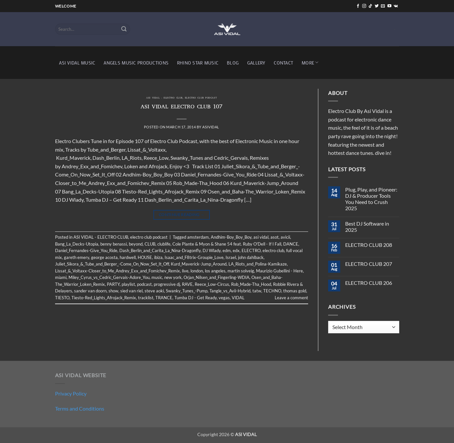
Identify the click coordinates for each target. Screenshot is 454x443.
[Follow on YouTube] (389, 6)
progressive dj (167, 284)
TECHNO (272, 290)
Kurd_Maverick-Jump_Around (199, 264)
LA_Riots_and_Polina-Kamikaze (257, 264)
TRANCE (163, 297)
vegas (224, 297)
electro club (273, 250)
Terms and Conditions (79, 408)
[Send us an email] (383, 6)
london (196, 270)
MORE (310, 62)
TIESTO (62, 297)
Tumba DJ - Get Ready (195, 297)
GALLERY (256, 63)
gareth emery (76, 257)
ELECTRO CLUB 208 (368, 245)
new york (173, 277)
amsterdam (198, 237)
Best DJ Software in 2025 (367, 226)
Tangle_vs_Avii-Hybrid (229, 290)
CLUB (150, 244)
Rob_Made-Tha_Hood (251, 284)
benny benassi (113, 244)
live (185, 270)
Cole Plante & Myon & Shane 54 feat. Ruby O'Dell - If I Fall (226, 244)
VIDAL (238, 297)
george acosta (104, 257)
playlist (128, 284)
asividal (210, 127)
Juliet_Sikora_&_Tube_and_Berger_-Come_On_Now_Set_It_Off (112, 264)
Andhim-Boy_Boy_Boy (231, 237)
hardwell (128, 257)
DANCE (290, 244)
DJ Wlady (212, 250)
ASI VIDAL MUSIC (77, 63)
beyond (136, 244)
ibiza (158, 257)
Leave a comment (291, 297)
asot (274, 237)
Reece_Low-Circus (212, 284)
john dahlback (251, 257)
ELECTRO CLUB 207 (368, 264)
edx (236, 250)
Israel (231, 257)
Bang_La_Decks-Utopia (76, 244)
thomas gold (294, 290)
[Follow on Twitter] (377, 6)
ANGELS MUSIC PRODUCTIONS (136, 63)
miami (61, 277)
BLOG (233, 63)
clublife (163, 244)
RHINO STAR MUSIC (198, 63)
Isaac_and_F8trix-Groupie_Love (194, 257)
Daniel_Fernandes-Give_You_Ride (86, 250)
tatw (256, 290)
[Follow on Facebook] (358, 6)
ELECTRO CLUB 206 (368, 283)
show (113, 290)
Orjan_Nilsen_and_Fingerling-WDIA (216, 277)
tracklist (145, 297)
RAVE (187, 284)
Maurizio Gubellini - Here (279, 270)
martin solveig (240, 270)
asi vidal (260, 237)
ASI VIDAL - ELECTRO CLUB (164, 98)
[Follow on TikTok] (370, 6)
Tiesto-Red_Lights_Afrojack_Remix (103, 297)
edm (227, 250)
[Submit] (123, 29)
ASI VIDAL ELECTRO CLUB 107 (182, 107)
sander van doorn (90, 290)
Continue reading (182, 215)
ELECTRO (251, 250)
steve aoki (154, 290)
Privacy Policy (71, 393)
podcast (144, 284)
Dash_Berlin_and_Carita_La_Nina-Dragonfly (160, 250)
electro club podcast (201, 98)
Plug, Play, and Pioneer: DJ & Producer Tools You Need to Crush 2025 (371, 199)
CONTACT (283, 63)
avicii (285, 237)
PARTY (113, 284)
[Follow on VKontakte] (396, 6)
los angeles (215, 270)
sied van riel (131, 290)
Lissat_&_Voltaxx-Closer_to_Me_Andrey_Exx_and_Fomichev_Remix (117, 270)
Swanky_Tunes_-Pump (186, 290)
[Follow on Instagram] (364, 6)
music (156, 277)
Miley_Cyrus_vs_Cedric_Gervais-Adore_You (109, 277)
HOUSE (145, 257)
